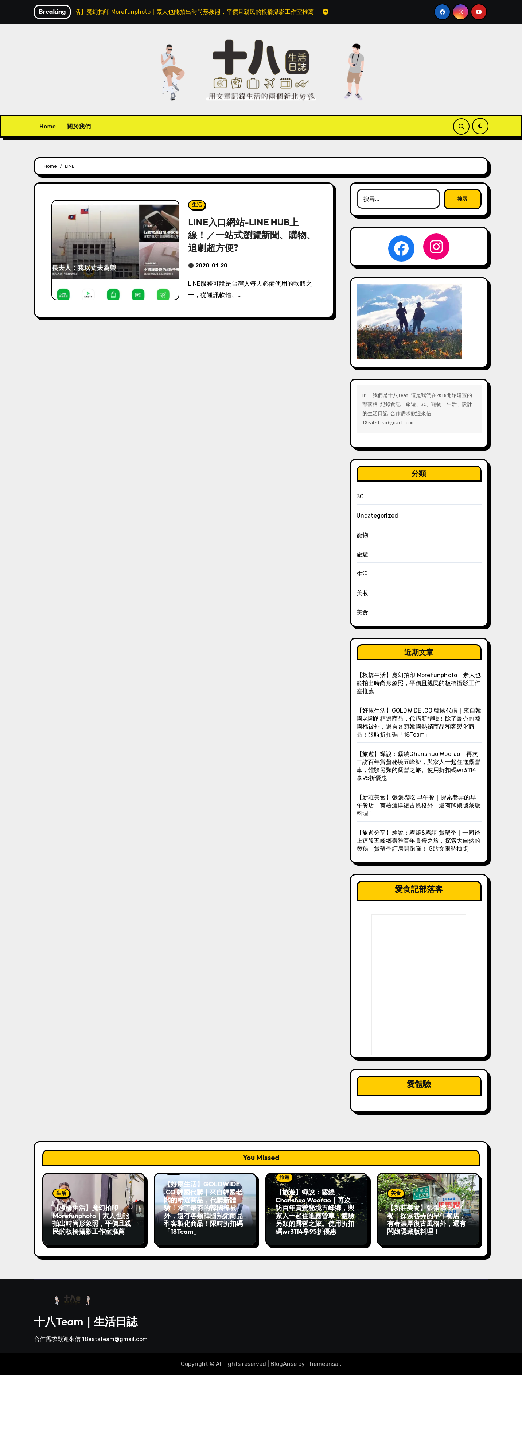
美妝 (362, 593)
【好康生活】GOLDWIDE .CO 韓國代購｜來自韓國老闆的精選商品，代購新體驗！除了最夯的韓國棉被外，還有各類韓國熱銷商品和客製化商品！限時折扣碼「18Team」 (203, 1208)
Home (47, 126)
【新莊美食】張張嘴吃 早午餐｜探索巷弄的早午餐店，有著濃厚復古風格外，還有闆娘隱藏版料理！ (418, 805)
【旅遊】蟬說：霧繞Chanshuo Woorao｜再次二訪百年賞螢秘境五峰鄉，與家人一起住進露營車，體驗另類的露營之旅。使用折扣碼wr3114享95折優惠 (316, 1212)
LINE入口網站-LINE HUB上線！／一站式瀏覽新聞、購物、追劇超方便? (248, 235)
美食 (362, 612)
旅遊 (362, 554)
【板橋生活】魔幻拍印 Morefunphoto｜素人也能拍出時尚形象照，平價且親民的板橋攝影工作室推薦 (419, 683)
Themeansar (323, 1361)
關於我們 (79, 126)
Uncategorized (377, 515)
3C (360, 496)
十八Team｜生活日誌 (85, 1318)
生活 (197, 205)
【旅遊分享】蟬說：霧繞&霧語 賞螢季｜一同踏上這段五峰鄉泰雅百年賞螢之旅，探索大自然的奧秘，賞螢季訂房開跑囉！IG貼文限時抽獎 (418, 840)
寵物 (362, 535)
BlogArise (283, 1361)
